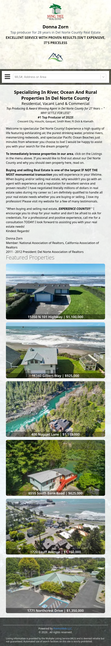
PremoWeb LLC (62, 628)
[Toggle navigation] (7, 77)
